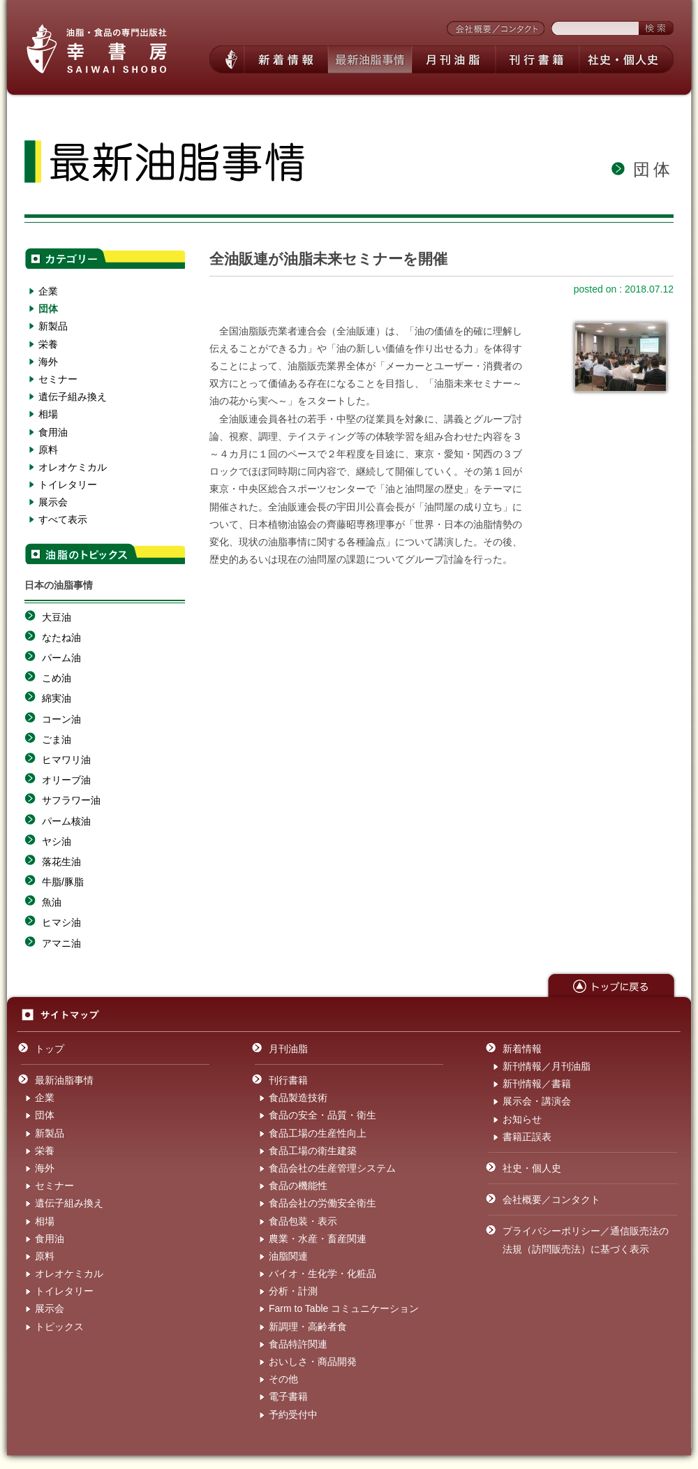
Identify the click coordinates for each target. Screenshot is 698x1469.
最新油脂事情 (64, 1080)
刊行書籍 (288, 1080)
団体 (48, 308)
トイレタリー (67, 484)
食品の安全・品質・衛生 (322, 1115)
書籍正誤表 (527, 1136)
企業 (48, 291)
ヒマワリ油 (66, 759)
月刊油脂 (288, 1048)
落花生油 (61, 861)
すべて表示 (62, 519)
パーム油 (61, 657)
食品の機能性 (298, 1185)
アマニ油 (61, 943)
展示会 (53, 502)
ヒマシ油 (61, 922)
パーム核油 (66, 821)
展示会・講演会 (537, 1101)
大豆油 (56, 617)
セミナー (57, 379)
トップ (49, 1048)
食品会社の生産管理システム (332, 1168)
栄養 (48, 344)
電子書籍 (288, 1396)
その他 (283, 1379)
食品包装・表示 (303, 1221)
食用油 (53, 432)
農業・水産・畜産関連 (317, 1238)
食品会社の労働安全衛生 (322, 1203)
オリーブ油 (66, 779)
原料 (48, 449)
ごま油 (56, 739)
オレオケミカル (72, 467)
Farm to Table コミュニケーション (344, 1308)
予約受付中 (293, 1414)
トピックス (59, 1326)
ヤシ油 (56, 841)
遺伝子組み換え (72, 396)
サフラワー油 (71, 800)
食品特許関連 (298, 1344)
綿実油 (56, 698)
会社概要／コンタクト (551, 1199)
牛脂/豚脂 (63, 881)
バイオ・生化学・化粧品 (322, 1273)
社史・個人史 (532, 1168)
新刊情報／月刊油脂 (547, 1066)
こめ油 (56, 678)
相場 (48, 414)
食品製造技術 (298, 1097)
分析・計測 (293, 1291)
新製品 (53, 326)
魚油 (51, 902)
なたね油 (61, 637)
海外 (48, 361)
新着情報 (522, 1048)
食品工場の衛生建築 (313, 1150)
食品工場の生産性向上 (317, 1133)
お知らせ (522, 1119)
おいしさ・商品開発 (313, 1361)
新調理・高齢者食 (308, 1326)
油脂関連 (288, 1256)
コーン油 (61, 719)
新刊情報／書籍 (537, 1083)
